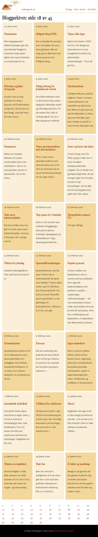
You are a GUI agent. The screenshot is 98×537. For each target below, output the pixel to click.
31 (3, 518)
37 (60, 518)
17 (60, 510)
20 (88, 510)
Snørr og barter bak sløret (81, 146)
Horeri (71, 403)
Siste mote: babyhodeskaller (12, 216)
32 (13, 518)
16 (50, 510)
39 (78, 518)
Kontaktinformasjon (64, 531)
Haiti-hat (40, 464)
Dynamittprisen (12, 343)
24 (31, 514)
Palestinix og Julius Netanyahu (13, 88)
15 (41, 510)
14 (31, 510)
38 (69, 518)
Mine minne (79, 10)
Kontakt (92, 10)
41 (3, 523)
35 (41, 518)
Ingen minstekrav (76, 343)
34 (31, 518)
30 (88, 514)
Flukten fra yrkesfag (14, 263)
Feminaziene (10, 34)
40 (88, 518)
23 (22, 514)
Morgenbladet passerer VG (79, 216)
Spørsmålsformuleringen (48, 263)
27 (60, 514)
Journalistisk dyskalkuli (15, 403)
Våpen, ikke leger (76, 34)
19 (78, 510)
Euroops (40, 343)
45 (41, 523)
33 (22, 518)
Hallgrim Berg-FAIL (46, 34)
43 (22, 523)
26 (50, 514)
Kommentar (10, 146)
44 (31, 523)
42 (13, 523)
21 (3, 514)
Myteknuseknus (75, 86)
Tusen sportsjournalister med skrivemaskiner (48, 148)
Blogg (69, 10)
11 (3, 510)
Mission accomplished (15, 464)
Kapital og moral (76, 263)
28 (69, 514)
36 (50, 518)
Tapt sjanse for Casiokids (48, 214)
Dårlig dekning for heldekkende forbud (46, 88)
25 (41, 514)
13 (22, 510)
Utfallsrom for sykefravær (48, 403)
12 (13, 510)
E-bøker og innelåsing (79, 464)
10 (88, 506)
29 (78, 514)
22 (13, 514)
